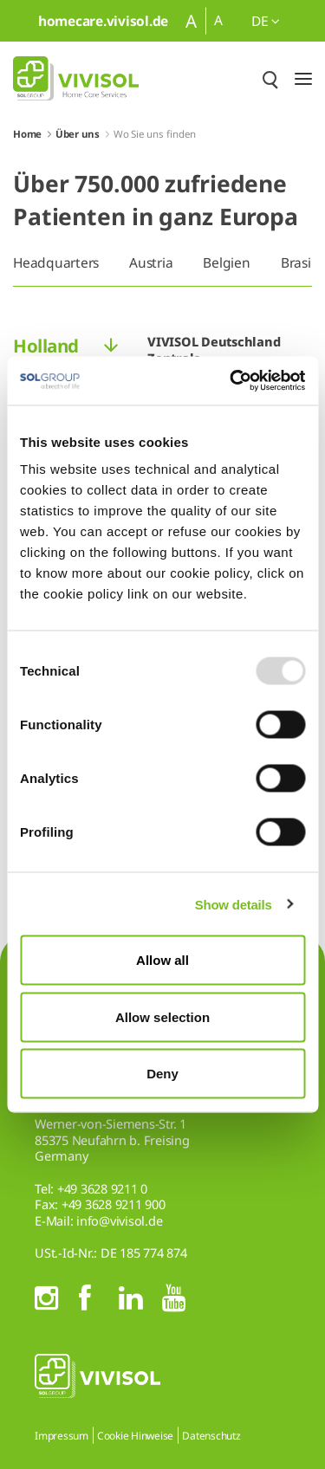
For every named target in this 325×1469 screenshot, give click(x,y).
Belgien (226, 262)
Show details (233, 903)
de (265, 20)
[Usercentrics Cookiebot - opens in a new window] (231, 381)
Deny (162, 1073)
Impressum (61, 1435)
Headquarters (56, 262)
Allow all (162, 960)
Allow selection (162, 1016)
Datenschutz (211, 1435)
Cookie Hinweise (135, 1435)
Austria (150, 262)
